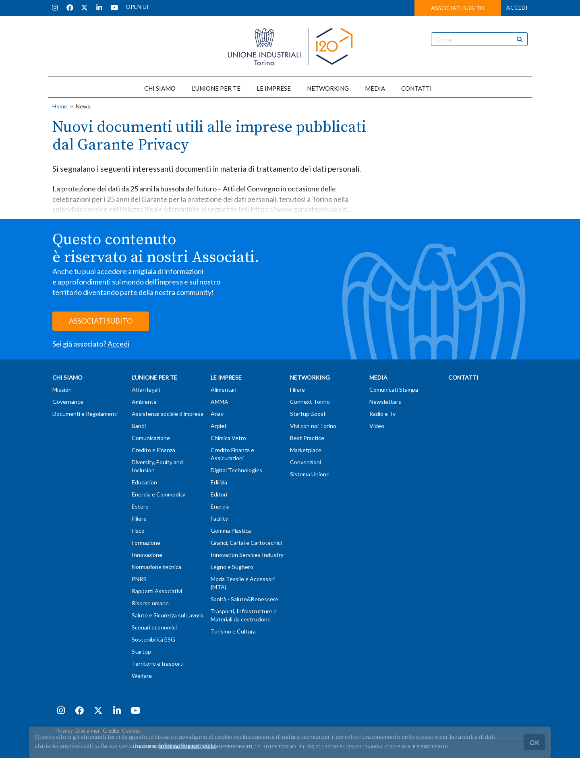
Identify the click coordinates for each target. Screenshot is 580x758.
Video (376, 425)
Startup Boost (308, 413)
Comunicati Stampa (393, 389)
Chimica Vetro (228, 437)
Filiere (139, 518)
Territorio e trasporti (158, 663)
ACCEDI (517, 7)
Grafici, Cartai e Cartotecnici (246, 542)
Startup (141, 651)
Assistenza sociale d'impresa (167, 413)
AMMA (219, 401)
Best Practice (307, 437)
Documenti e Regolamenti (85, 413)
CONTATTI (416, 88)
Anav (217, 413)
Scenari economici (154, 627)
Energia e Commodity (158, 494)
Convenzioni (305, 462)
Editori (219, 494)
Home (59, 106)
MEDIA (375, 88)
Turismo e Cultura (233, 631)
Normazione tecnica (156, 566)
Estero (140, 506)
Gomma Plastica (231, 530)
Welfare (142, 675)
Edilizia (219, 482)
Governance (67, 401)
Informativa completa (187, 745)
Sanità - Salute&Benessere (244, 599)
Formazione (146, 542)
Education (144, 482)
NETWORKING (328, 88)
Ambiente (144, 401)
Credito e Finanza (153, 449)
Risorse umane (150, 603)
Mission (62, 389)
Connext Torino (310, 401)
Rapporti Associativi (157, 591)
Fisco (138, 530)
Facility (219, 518)
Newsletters (385, 401)
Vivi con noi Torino (313, 425)
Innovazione (147, 554)
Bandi (139, 425)
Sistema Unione (309, 474)
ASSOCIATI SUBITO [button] (458, 7)
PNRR (139, 578)
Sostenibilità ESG (153, 639)
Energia (220, 506)
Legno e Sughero (232, 566)
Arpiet (219, 425)
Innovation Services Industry (247, 554)
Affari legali (146, 389)
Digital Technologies (236, 470)
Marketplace (305, 449)
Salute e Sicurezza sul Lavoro (167, 615)
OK (534, 742)
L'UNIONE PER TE (216, 88)
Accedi (118, 343)
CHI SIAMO (160, 88)
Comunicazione (151, 437)
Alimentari (223, 389)
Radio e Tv (382, 413)
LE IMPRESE (274, 88)
